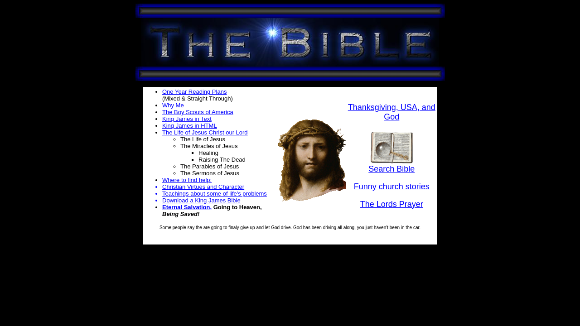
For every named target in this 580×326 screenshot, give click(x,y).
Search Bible (391, 165)
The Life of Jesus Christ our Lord (205, 132)
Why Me (173, 105)
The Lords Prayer (391, 204)
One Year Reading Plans (194, 91)
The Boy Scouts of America (197, 112)
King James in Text (187, 118)
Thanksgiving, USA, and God (391, 112)
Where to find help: (187, 180)
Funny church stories (392, 186)
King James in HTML (189, 125)
